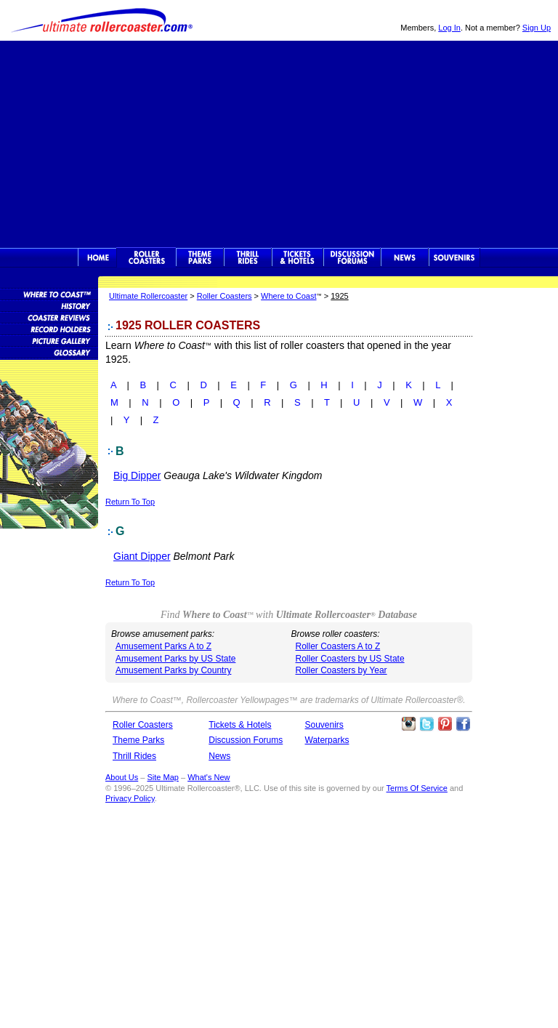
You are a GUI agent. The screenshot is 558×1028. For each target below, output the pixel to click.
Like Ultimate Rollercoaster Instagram (408, 724)
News (405, 257)
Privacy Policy (130, 798)
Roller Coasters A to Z (338, 646)
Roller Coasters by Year (341, 670)
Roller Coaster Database (49, 294)
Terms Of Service (417, 788)
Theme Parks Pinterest (444, 724)
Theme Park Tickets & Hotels (297, 257)
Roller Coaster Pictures (49, 340)
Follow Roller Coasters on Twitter (426, 724)
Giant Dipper (142, 556)
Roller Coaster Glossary (49, 352)
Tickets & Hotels (240, 725)
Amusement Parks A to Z (163, 646)
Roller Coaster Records (49, 329)
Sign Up (536, 27)
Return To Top (130, 501)
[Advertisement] (279, 142)
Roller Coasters (224, 296)
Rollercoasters (146, 257)
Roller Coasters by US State (350, 659)
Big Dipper (137, 475)
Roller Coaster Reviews (49, 317)
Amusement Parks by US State (175, 659)
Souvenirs (454, 257)
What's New (208, 777)
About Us (121, 777)
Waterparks (327, 740)
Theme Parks (200, 257)
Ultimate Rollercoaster (102, 20)
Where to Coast (288, 296)
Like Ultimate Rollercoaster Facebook (463, 724)
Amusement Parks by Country (173, 670)
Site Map (162, 777)
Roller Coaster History (49, 305)
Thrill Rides (248, 257)
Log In (449, 27)
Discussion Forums (352, 257)
